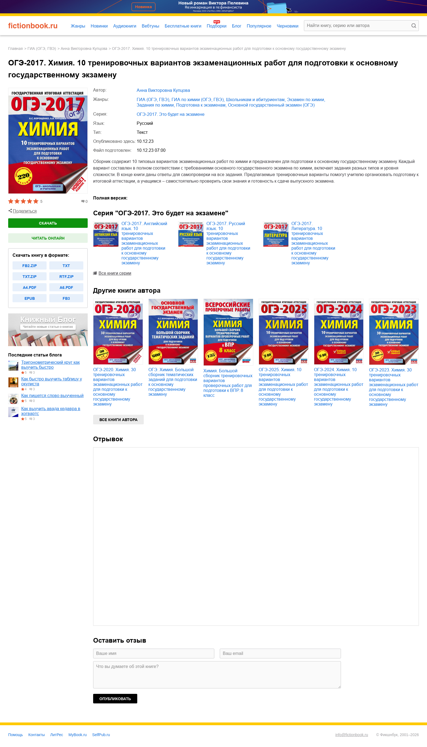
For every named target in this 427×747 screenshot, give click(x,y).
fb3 (66, 298)
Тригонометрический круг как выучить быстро (50, 365)
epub (30, 298)
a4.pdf (29, 287)
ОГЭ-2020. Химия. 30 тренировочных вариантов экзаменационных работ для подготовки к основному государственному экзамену (117, 386)
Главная (15, 48)
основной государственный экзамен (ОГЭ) (271, 105)
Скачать (48, 223)
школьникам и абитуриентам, (256, 99)
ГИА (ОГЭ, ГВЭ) (42, 48)
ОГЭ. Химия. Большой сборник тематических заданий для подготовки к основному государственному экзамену (172, 382)
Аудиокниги (124, 26)
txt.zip (29, 276)
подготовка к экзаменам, (201, 105)
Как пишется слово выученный (52, 395)
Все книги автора (118, 420)
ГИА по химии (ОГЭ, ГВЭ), (198, 99)
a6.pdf (66, 287)
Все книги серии (115, 273)
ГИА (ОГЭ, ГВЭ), (153, 99)
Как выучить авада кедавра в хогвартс (50, 411)
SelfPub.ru (101, 735)
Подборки (216, 26)
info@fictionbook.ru (351, 735)
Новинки (99, 26)
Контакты (36, 735)
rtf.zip (66, 276)
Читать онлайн (48, 238)
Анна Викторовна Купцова (84, 48)
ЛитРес (56, 735)
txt (66, 266)
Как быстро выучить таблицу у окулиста (51, 381)
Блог (237, 26)
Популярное (259, 26)
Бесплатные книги (183, 26)
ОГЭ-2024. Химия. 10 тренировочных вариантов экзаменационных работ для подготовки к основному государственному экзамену (338, 386)
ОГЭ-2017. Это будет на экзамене (171, 114)
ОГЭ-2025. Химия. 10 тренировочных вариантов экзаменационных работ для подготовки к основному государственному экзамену (283, 386)
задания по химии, (156, 105)
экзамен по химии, (306, 99)
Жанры (78, 26)
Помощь (15, 735)
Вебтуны (150, 26)
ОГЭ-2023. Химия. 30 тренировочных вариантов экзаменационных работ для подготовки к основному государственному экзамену (393, 387)
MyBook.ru (78, 735)
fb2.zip (29, 266)
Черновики (287, 26)
